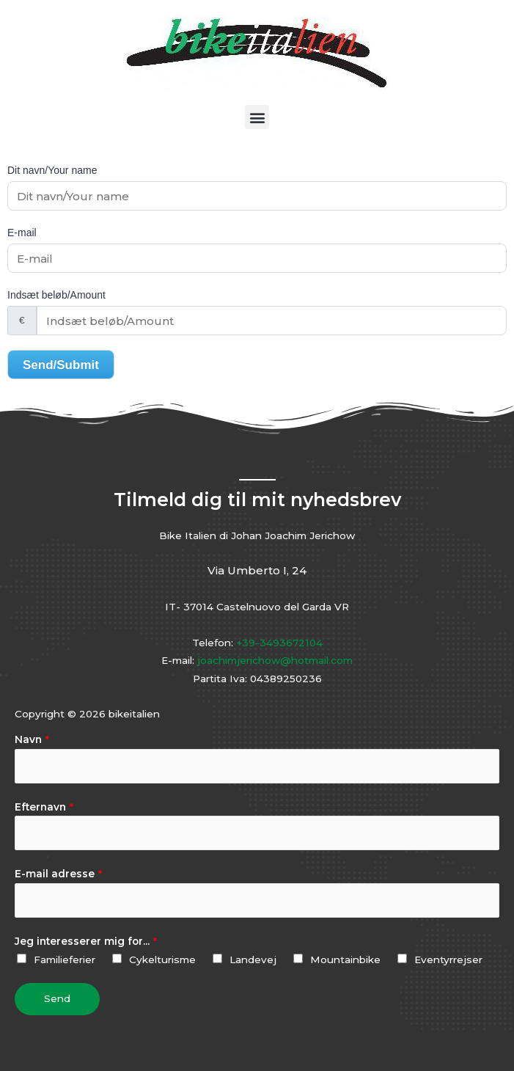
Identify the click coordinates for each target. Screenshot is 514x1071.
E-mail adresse (58, 874)
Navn (32, 739)
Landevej (253, 959)
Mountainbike (345, 959)
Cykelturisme (162, 959)
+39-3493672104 (279, 642)
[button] (257, 117)
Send (57, 998)
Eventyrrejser (448, 959)
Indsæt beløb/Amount (56, 295)
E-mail (22, 232)
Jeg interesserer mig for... (86, 941)
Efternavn (44, 807)
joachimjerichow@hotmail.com (275, 660)
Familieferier (64, 959)
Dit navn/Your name (52, 170)
